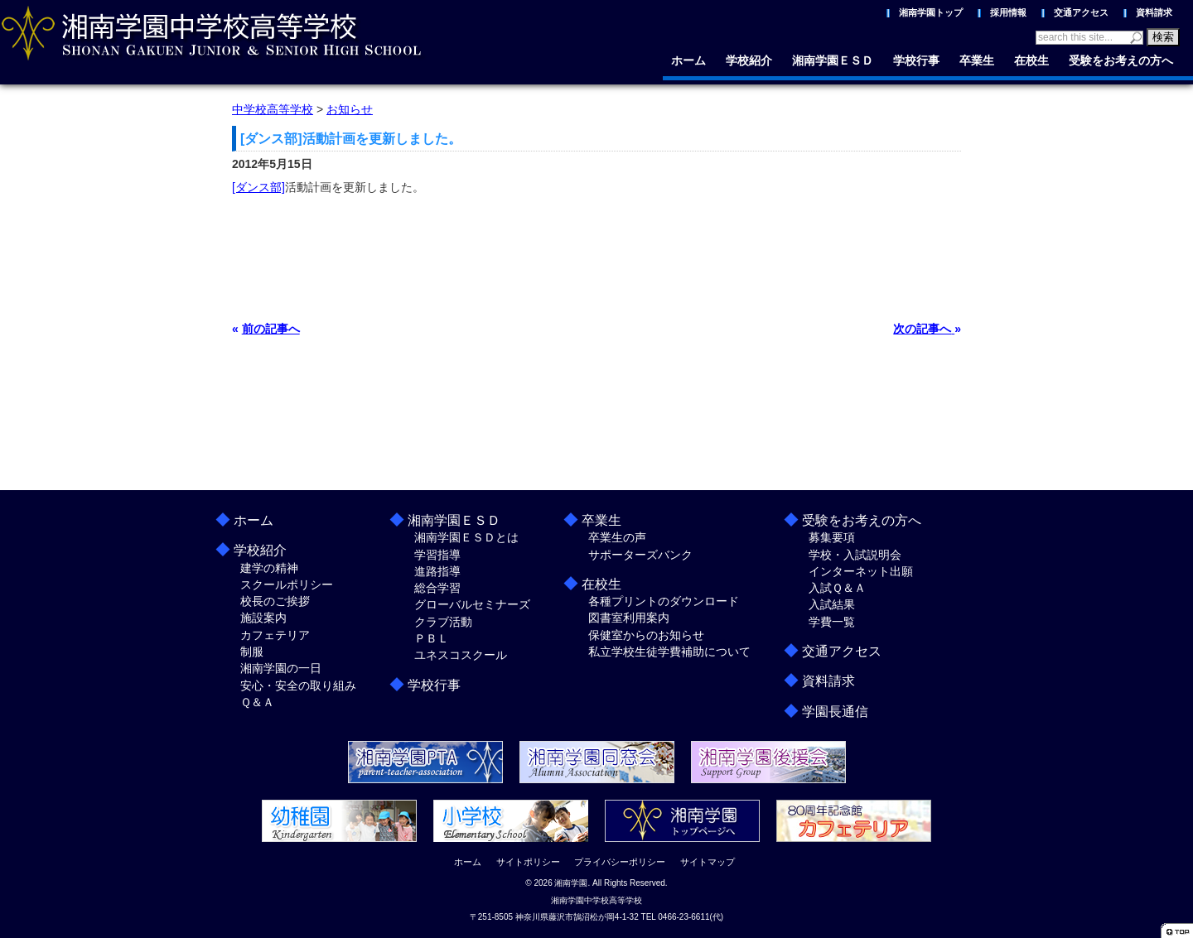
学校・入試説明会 (855, 554)
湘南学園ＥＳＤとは (466, 537)
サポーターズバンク (640, 554)
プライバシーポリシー (619, 862)
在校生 (1031, 60)
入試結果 (832, 604)
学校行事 (916, 60)
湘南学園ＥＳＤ (832, 60)
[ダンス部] (258, 187)
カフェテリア (275, 635)
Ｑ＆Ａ (257, 702)
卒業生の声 (617, 537)
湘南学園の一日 (280, 668)
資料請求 (1154, 12)
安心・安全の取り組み (298, 685)
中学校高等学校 (272, 109)
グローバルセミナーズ (472, 604)
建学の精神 (269, 568)
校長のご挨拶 (275, 601)
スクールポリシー (286, 584)
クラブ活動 (443, 621)
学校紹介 (749, 60)
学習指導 (437, 554)
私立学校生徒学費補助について (669, 651)
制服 (251, 651)
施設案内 (263, 617)
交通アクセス (1081, 12)
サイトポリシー (528, 862)
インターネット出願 (861, 571)
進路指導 (437, 571)
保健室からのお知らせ (646, 635)
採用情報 (1008, 12)
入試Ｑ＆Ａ (837, 587)
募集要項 (832, 537)
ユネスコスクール (460, 654)
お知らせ (349, 109)
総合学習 (437, 587)
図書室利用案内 (628, 617)
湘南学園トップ (931, 12)
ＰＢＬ (431, 638)
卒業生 (976, 60)
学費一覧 (832, 621)
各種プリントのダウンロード (663, 601)
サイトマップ (707, 862)
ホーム (688, 60)
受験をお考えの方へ (1121, 60)
